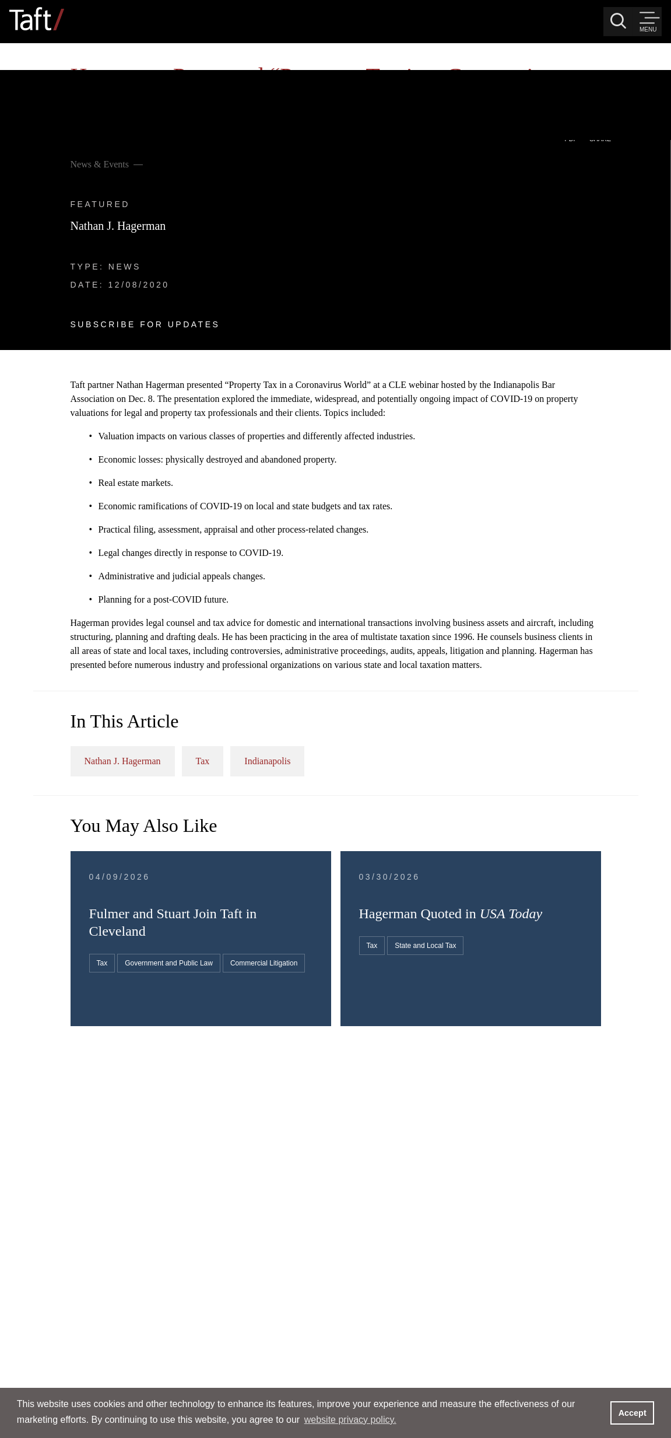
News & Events (66, 72)
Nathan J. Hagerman (85, 133)
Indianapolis (503, 661)
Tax (438, 661)
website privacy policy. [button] (350, 1420)
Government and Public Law (376, 901)
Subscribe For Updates (112, 232)
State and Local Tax (559, 863)
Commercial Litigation (365, 922)
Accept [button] (633, 1413)
